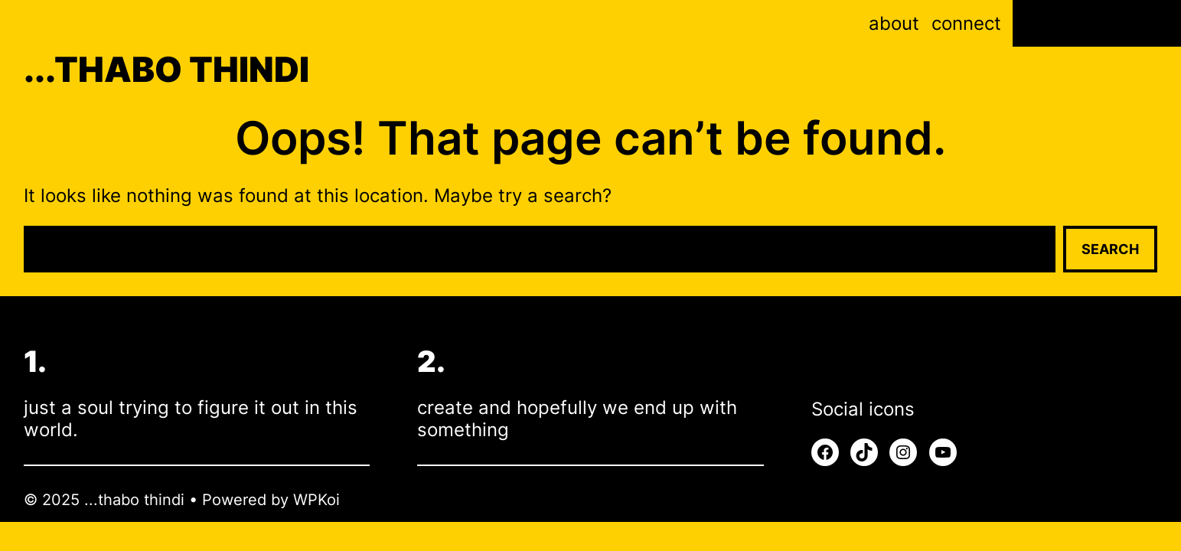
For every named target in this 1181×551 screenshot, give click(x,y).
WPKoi (316, 500)
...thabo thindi (166, 69)
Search (1110, 249)
